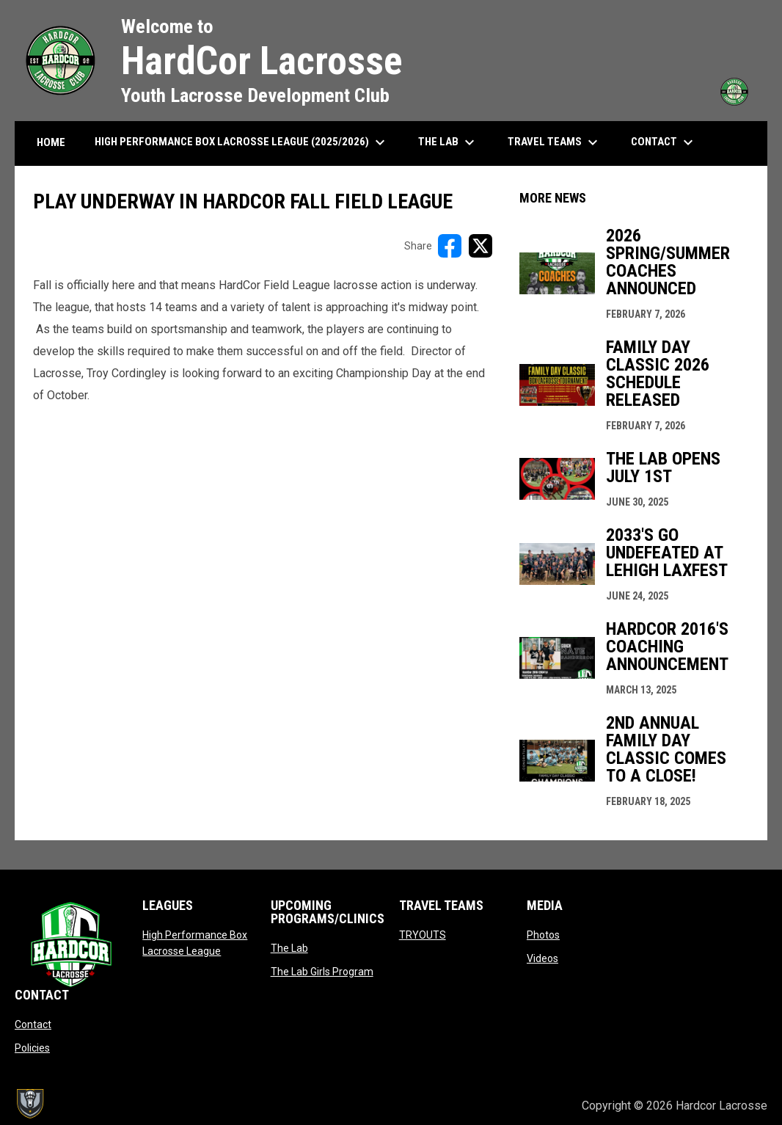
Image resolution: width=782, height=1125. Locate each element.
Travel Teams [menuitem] (555, 142)
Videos (542, 958)
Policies (32, 1048)
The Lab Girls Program (322, 971)
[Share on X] (480, 246)
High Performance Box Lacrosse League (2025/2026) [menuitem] (242, 142)
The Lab (289, 948)
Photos (543, 935)
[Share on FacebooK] (449, 246)
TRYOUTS (422, 935)
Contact (33, 1024)
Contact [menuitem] (664, 142)
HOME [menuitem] (51, 142)
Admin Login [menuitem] (520, 1106)
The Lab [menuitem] (448, 142)
